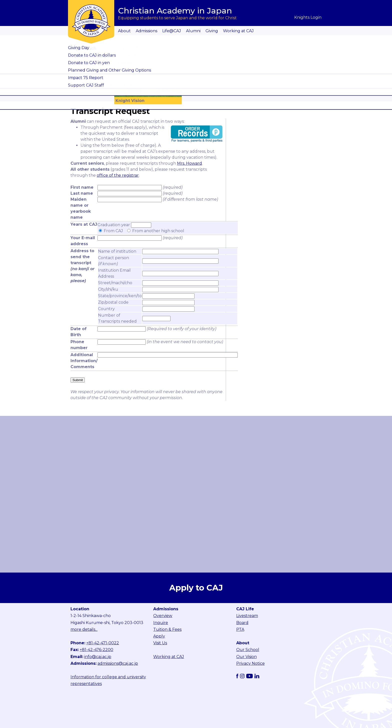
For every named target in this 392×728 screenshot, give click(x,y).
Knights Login (308, 17)
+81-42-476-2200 (96, 649)
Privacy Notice (250, 663)
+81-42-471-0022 (102, 643)
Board (242, 622)
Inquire (160, 622)
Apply (159, 636)
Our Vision (246, 656)
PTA (240, 629)
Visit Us (160, 643)
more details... (84, 629)
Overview (162, 615)
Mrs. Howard (189, 163)
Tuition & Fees (167, 629)
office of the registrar (118, 175)
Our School (247, 649)
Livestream (247, 615)
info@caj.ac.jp (97, 656)
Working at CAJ (238, 30)
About (124, 30)
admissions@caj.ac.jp (118, 663)
